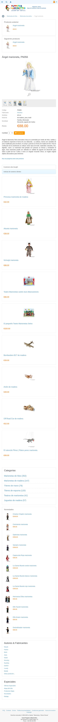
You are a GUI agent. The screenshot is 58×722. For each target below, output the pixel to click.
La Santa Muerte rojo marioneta (24, 586)
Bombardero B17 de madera (15, 355)
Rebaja (6, 696)
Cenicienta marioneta (20, 524)
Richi (5, 652)
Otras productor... (9, 673)
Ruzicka (6, 663)
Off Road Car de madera (13, 419)
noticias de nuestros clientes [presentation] (12, 171)
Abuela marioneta (11, 229)
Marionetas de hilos (12, 16)
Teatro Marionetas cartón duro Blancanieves (21, 292)
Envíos (14, 710)
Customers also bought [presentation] (11, 167)
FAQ (3, 710)
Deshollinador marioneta (21, 627)
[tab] (29, 167)
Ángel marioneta (18, 25)
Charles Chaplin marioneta (22, 514)
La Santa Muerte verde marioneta (24, 565)
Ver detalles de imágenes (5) (29, 94)
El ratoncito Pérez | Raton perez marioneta (20, 450)
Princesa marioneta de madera (16, 197)
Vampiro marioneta (19, 545)
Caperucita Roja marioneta (22, 555)
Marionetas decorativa (26, 16)
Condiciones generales (38, 710)
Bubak (6, 671)
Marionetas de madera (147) (16, 481)
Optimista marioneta (20, 535)
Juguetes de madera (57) (15, 500)
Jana (5, 655)
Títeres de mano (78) (13, 486)
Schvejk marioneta (11, 260)
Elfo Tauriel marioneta (20, 607)
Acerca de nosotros (50, 710)
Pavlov (6, 649)
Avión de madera (10, 387)
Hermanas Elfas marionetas (22, 596)
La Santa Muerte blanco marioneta (25, 576)
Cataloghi (29, 712)
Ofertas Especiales (10, 685)
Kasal (6, 657)
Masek (6, 647)
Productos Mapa (9, 691)
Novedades (7, 694)
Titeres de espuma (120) (15, 490)
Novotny (19, 112)
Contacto (8, 710)
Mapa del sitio (8, 688)
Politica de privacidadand (23, 710)
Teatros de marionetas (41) (16, 495)
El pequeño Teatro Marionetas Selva (18, 324)
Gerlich (6, 665)
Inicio (3, 16)
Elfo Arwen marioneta (20, 617)
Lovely (6, 668)
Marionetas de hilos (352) (15, 476)
